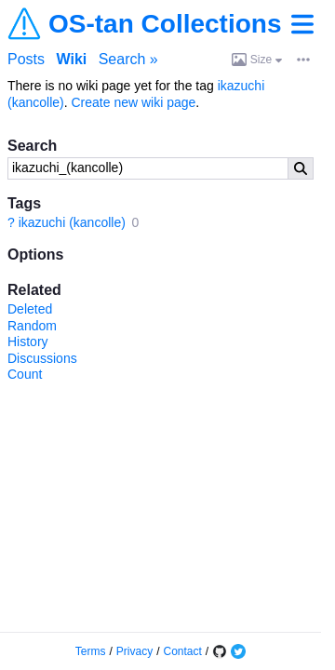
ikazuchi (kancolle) (72, 222)
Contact (183, 651)
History (27, 341)
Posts (26, 59)
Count (24, 374)
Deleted (29, 309)
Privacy (134, 651)
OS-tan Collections (164, 24)
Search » (128, 59)
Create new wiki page (133, 102)
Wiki (71, 59)
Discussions (42, 358)
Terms (90, 651)
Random (32, 325)
